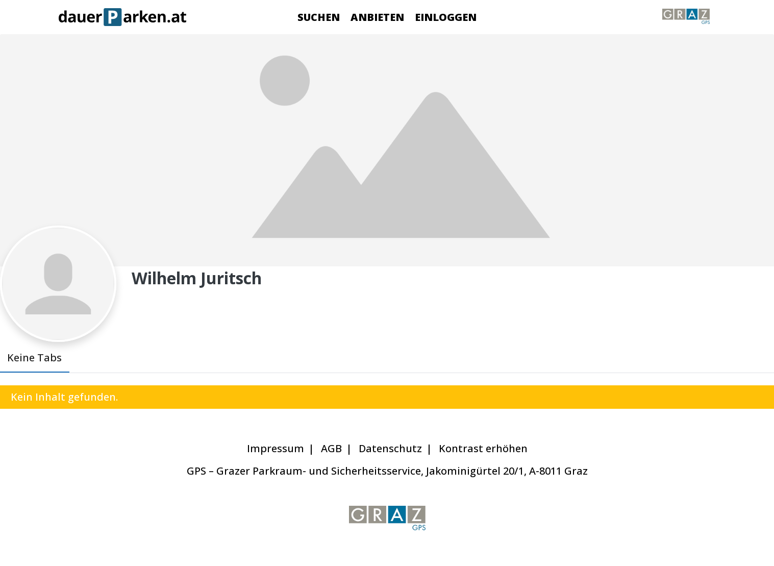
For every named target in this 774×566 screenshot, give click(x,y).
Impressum (275, 448)
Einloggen (446, 17)
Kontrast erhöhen (483, 448)
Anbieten (377, 17)
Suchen (318, 17)
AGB (331, 448)
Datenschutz (390, 448)
